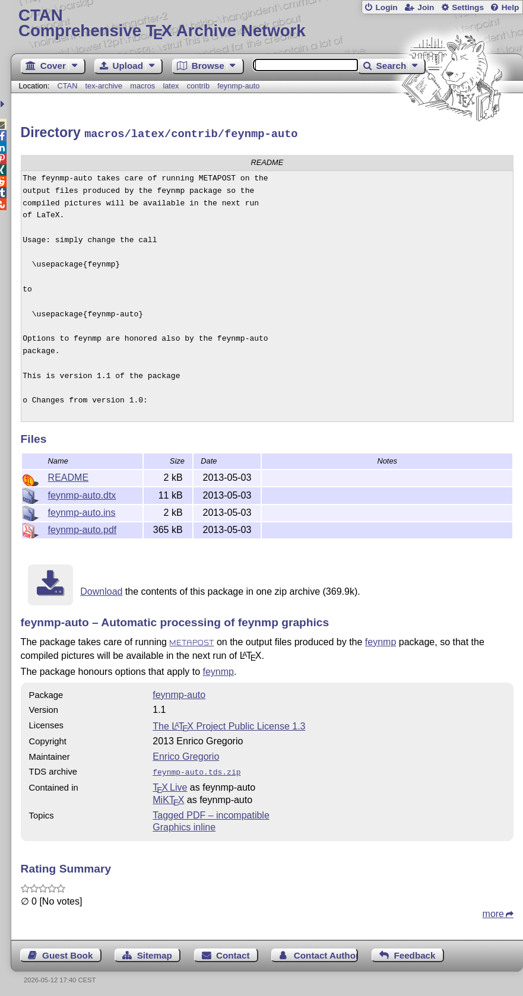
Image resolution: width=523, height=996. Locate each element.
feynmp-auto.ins (82, 511)
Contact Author (326, 952)
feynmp (380, 640)
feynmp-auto (238, 85)
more (493, 911)
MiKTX (168, 797)
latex (171, 85)
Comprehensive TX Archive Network (266, 23)
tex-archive (104, 85)
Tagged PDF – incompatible (211, 812)
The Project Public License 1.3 (229, 724)
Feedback (414, 952)
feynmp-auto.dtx (82, 494)
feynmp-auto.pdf (82, 528)
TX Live (170, 784)
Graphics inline (184, 824)
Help (510, 7)
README (68, 476)
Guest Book (67, 952)
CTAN (68, 85)
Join (425, 7)
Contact (233, 952)
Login (386, 7)
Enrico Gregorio (186, 755)
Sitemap (154, 952)
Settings (468, 7)
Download (101, 590)
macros (142, 85)
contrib (198, 85)
